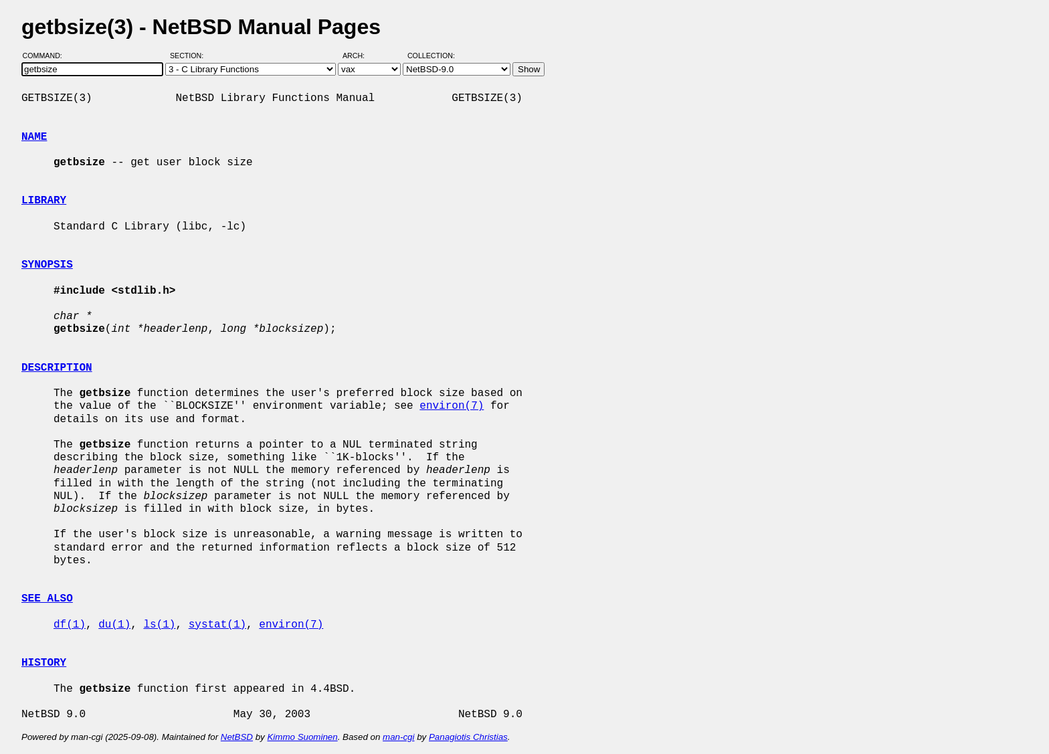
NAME (34, 137)
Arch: (360, 56)
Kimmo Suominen (302, 737)
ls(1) (159, 625)
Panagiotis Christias (468, 737)
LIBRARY (43, 200)
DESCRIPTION (56, 368)
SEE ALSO (47, 598)
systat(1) (217, 625)
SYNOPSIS (47, 265)
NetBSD (237, 737)
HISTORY (43, 663)
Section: (189, 56)
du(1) (114, 625)
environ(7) (451, 406)
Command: (46, 56)
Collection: (431, 56)
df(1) (70, 625)
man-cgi (398, 737)
